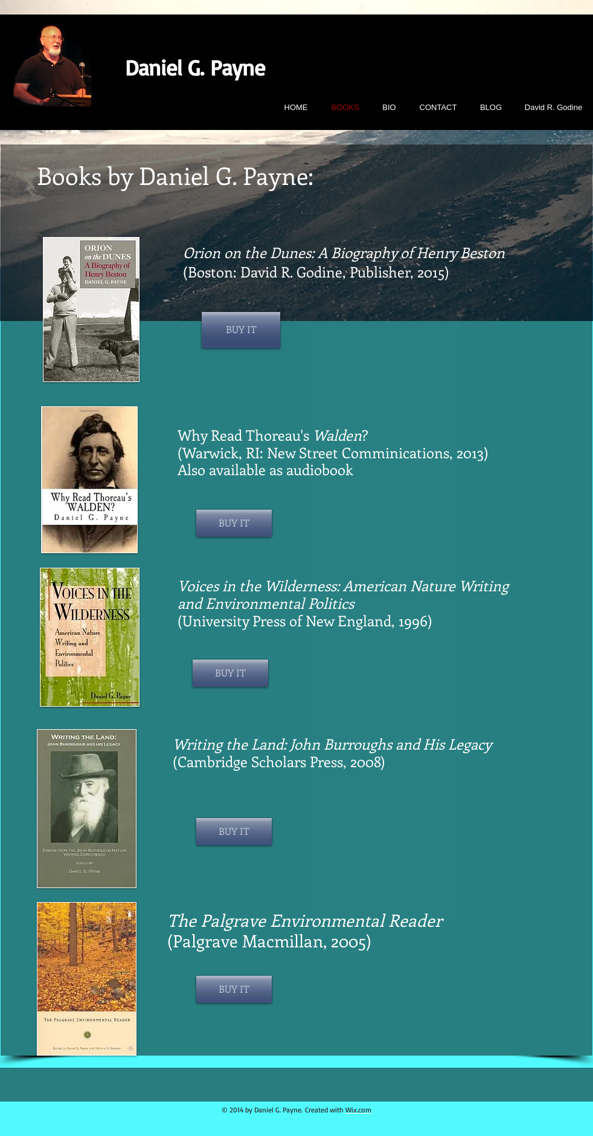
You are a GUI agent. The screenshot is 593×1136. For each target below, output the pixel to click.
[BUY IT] (241, 330)
